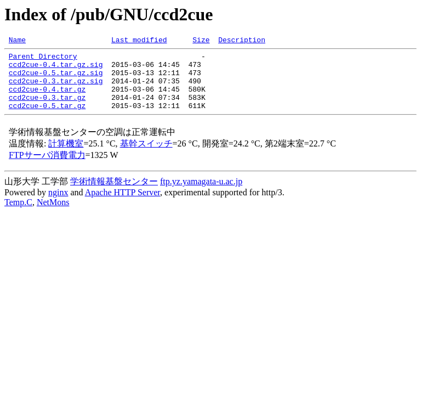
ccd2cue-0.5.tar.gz (47, 118)
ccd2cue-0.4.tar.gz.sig (56, 69)
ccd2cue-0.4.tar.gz (47, 99)
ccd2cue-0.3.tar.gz (47, 109)
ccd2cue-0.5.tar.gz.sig (56, 79)
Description (241, 41)
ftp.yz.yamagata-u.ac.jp (201, 194)
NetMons (53, 215)
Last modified (139, 41)
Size (200, 41)
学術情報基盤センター (114, 194)
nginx (58, 205)
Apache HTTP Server (122, 205)
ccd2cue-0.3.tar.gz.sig (56, 89)
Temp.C (18, 215)
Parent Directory (43, 59)
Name (17, 41)
